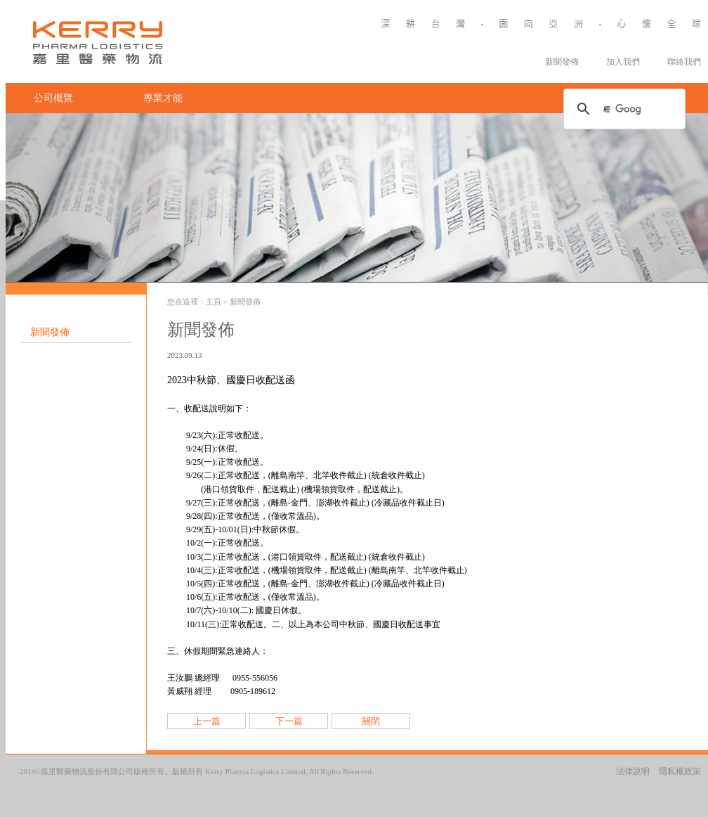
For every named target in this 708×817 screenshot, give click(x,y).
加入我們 (623, 62)
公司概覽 (53, 98)
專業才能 (163, 98)
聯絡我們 (684, 62)
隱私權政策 (680, 771)
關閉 (371, 721)
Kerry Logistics (104, 44)
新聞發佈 (562, 62)
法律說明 (633, 771)
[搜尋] (622, 109)
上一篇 (207, 721)
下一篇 (289, 721)
